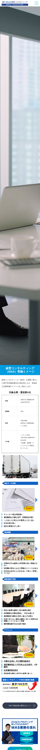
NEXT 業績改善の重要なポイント (20, 705)
